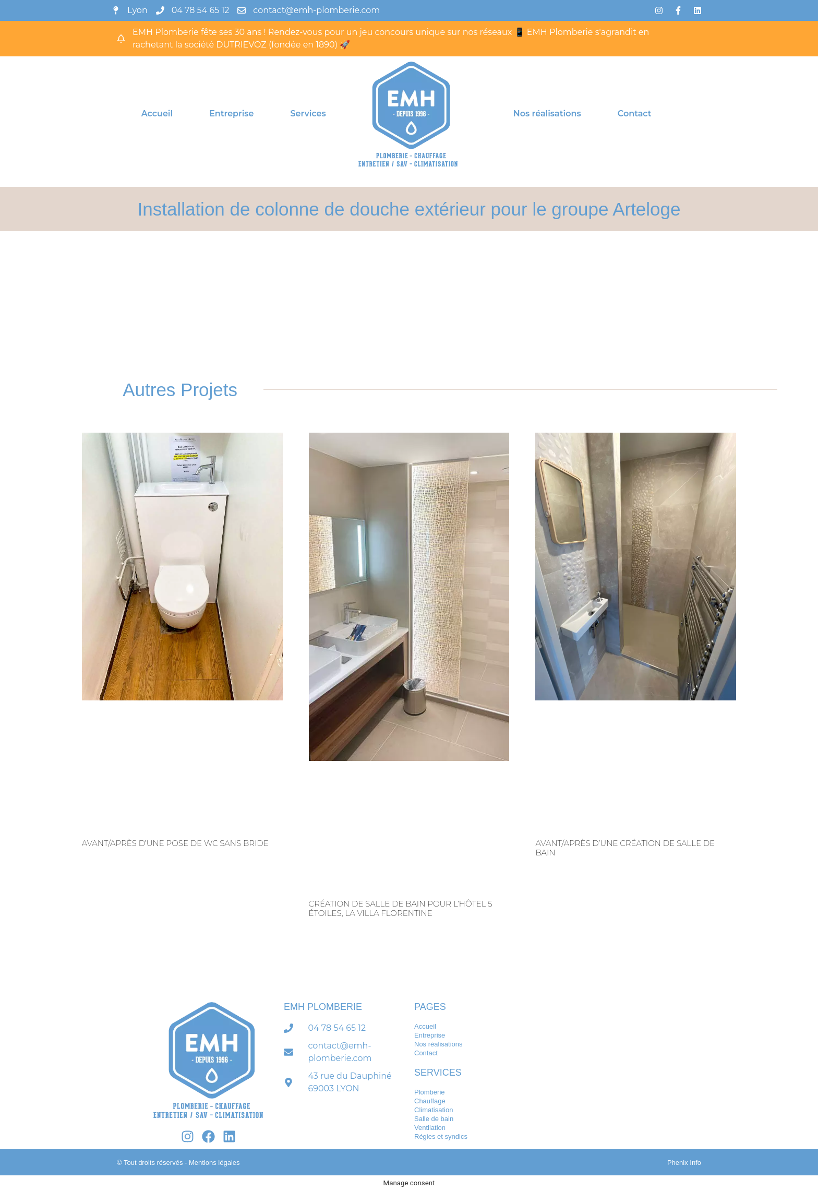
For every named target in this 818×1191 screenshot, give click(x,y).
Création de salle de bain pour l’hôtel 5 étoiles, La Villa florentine (400, 908)
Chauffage (430, 1101)
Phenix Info (684, 1162)
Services (308, 113)
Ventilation (430, 1128)
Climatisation (433, 1110)
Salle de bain (433, 1119)
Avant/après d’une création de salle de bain (625, 847)
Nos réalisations (547, 113)
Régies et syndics (440, 1136)
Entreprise (231, 113)
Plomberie (429, 1092)
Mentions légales (214, 1162)
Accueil (157, 113)
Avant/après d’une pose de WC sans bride (175, 843)
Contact (635, 113)
